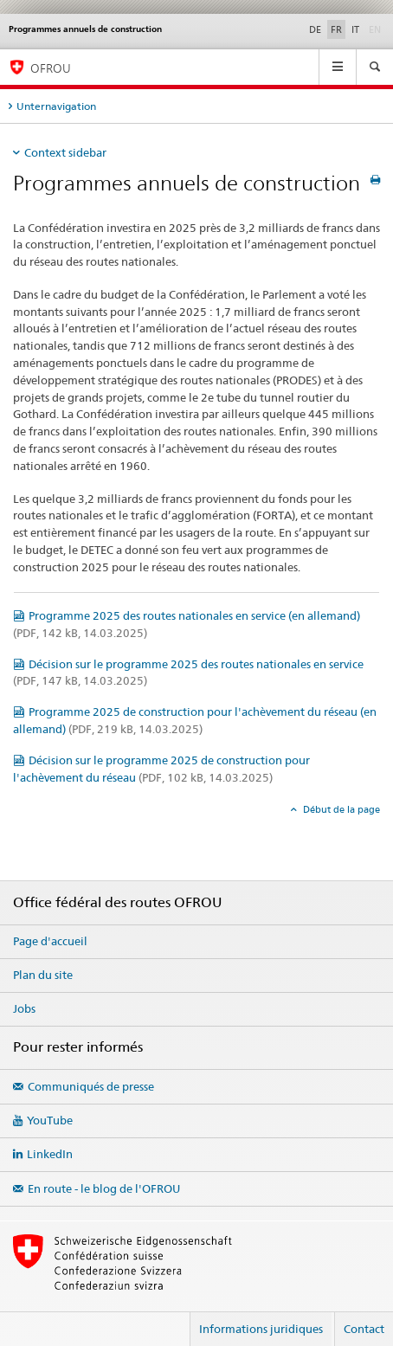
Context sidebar (65, 152)
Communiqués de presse (91, 1086)
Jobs (24, 1008)
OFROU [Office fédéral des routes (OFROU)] (50, 68)
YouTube (50, 1120)
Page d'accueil (50, 941)
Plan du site (43, 975)
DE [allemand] (315, 29)
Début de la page (340, 809)
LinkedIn (50, 1154)
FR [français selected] (336, 29)
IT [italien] (355, 29)
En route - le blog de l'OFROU (104, 1188)
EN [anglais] (376, 28)
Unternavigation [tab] (56, 106)
